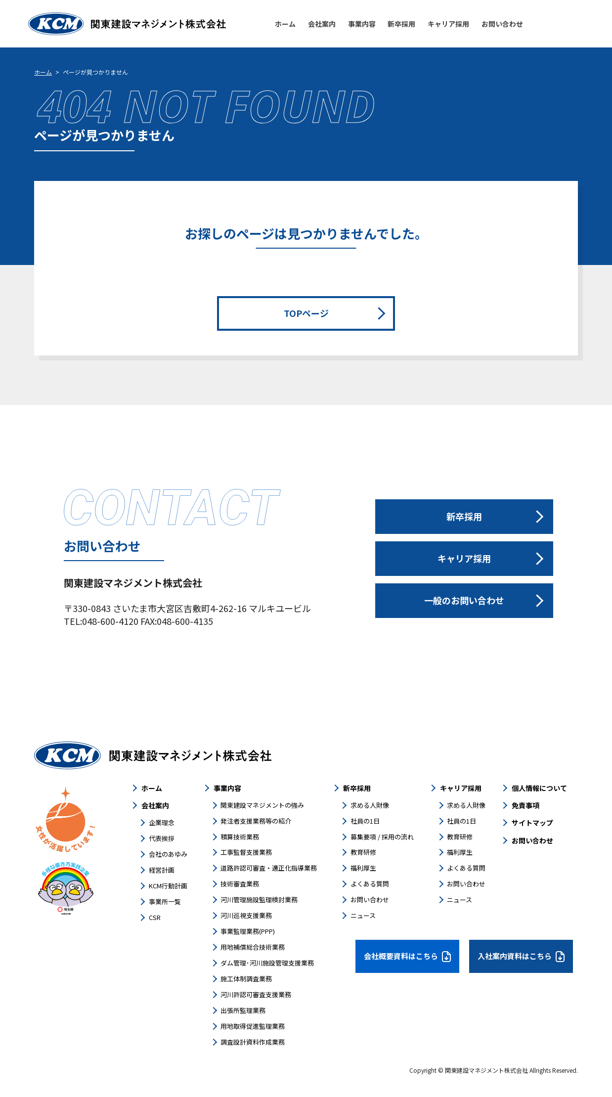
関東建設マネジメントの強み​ (262, 805)
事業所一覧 (165, 901)
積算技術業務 (239, 836)
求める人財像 (369, 805)
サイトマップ (532, 823)
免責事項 (525, 805)
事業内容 (227, 788)
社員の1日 (365, 821)
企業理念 (162, 822)
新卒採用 (357, 788)
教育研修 (363, 852)
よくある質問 (369, 883)
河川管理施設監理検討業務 (259, 899)
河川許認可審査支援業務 (255, 994)
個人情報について (539, 788)
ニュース (363, 915)
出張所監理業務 (242, 1010)
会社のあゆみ (168, 854)
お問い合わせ (369, 899)
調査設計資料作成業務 (252, 1042)
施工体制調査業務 (246, 978)
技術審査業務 (239, 883)
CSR (155, 917)
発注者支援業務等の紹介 (255, 821)
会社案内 (155, 805)
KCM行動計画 (168, 885)
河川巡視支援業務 (246, 915)
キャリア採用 (460, 788)
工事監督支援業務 (246, 852)
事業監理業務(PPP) (247, 931)
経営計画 (162, 870)
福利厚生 (363, 868)
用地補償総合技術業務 (252, 947)
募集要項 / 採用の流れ (382, 836)
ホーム (43, 72)
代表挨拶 (162, 838)
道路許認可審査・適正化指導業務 (268, 868)
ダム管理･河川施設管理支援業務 (267, 962)
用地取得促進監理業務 (252, 1026)
